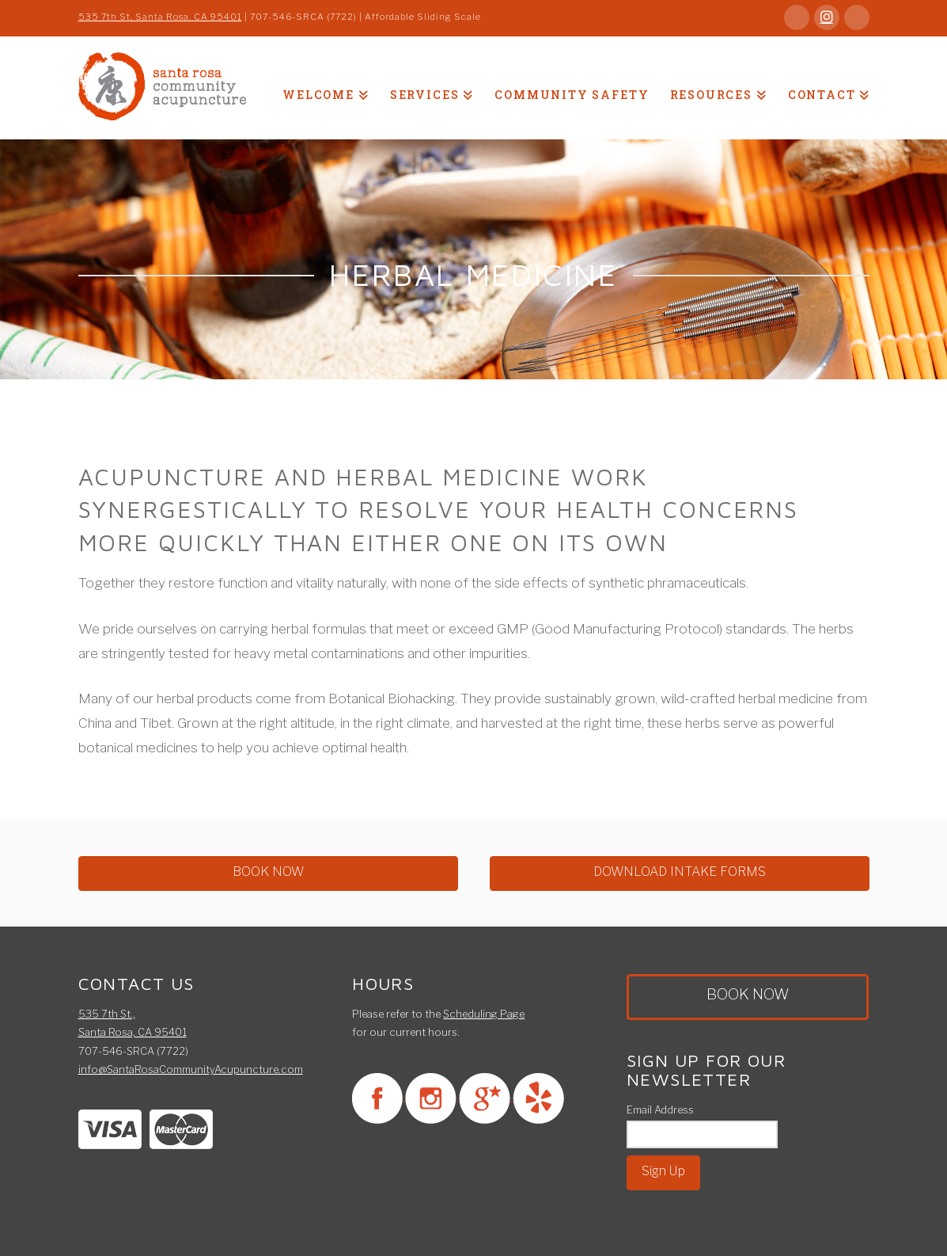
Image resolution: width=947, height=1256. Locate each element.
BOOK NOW (268, 871)
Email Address (660, 1109)
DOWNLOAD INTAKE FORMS (679, 871)
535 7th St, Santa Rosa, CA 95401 (160, 16)
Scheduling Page (484, 1013)
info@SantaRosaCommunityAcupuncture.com (190, 1069)
